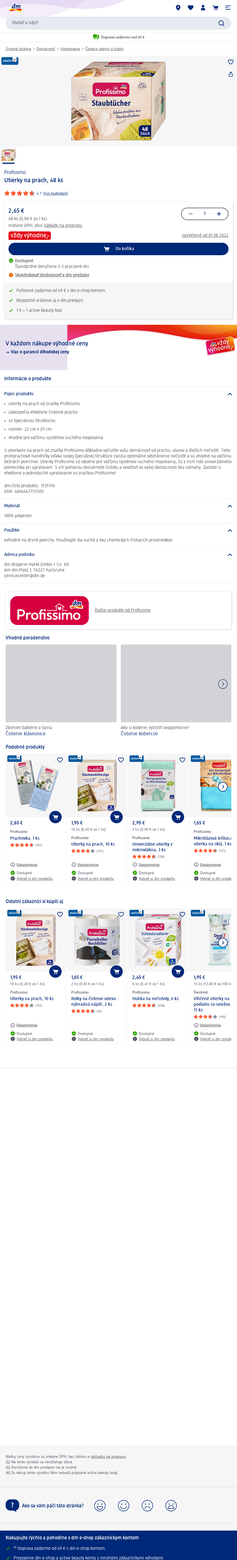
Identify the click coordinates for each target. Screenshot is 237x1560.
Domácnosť (45, 49)
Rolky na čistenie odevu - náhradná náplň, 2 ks (94, 1002)
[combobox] (118, 23)
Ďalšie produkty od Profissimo (80, 610)
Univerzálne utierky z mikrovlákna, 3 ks (152, 847)
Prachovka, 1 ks (25, 838)
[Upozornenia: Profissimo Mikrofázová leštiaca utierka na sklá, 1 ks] (207, 864)
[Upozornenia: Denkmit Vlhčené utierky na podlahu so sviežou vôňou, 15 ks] (207, 1025)
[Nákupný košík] (215, 7)
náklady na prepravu (63, 226)
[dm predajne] (178, 7)
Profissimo (15, 172)
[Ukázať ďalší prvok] (223, 787)
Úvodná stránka (18, 49)
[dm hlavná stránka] (15, 7)
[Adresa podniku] (118, 555)
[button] (228, 7)
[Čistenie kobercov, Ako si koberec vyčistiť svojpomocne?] (176, 691)
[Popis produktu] (118, 394)
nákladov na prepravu (108, 1457)
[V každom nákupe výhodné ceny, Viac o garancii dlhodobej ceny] (118, 347)
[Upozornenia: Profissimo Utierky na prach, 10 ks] (84, 864)
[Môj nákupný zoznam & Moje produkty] (190, 7)
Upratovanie (70, 49)
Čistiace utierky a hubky (104, 49)
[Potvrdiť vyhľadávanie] (221, 23)
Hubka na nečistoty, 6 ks (155, 999)
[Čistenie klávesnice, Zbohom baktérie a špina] (61, 691)
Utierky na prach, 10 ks (93, 844)
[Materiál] (118, 506)
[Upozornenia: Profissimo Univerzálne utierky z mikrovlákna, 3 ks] (146, 864)
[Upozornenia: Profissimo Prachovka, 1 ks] (23, 864)
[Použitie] (118, 530)
